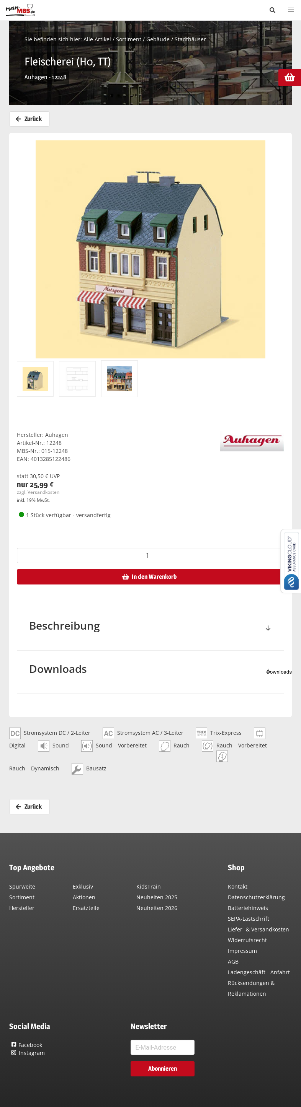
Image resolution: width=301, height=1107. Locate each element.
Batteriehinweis (248, 908)
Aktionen (84, 897)
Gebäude (158, 39)
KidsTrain (148, 886)
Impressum (242, 950)
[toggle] (268, 629)
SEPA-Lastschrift (248, 918)
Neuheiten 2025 (156, 897)
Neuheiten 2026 (156, 908)
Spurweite (22, 886)
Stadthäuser (190, 39)
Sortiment (128, 39)
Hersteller (21, 908)
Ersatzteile (86, 908)
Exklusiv (83, 886)
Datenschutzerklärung (256, 897)
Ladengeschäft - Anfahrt (259, 972)
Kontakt (237, 886)
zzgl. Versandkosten (38, 492)
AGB (233, 961)
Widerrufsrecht (247, 940)
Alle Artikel (97, 39)
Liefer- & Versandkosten (258, 929)
